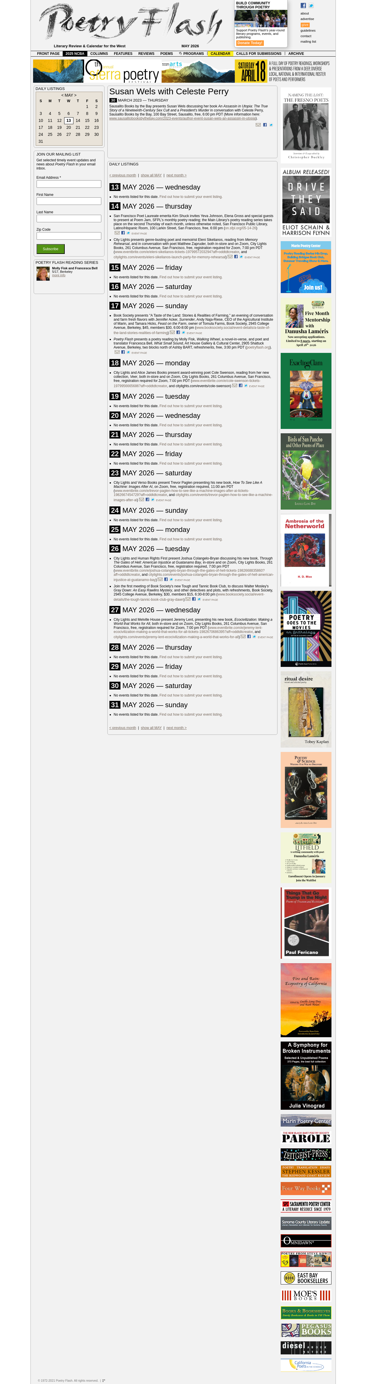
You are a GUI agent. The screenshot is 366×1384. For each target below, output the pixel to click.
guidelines (308, 30)
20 (68, 127)
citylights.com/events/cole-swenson (203, 386)
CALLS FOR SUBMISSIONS (259, 54)
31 (41, 141)
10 (41, 120)
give (305, 24)
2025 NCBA (75, 54)
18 (50, 127)
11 (50, 120)
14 (78, 120)
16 (96, 120)
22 (87, 127)
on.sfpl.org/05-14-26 (240, 228)
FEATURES (123, 54)
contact (306, 36)
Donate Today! (250, 43)
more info (59, 275)
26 (59, 134)
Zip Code (44, 229)
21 (78, 127)
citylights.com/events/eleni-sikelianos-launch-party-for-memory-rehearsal (170, 257)
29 (87, 134)
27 (68, 134)
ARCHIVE (296, 54)
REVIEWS (146, 54)
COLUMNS (99, 54)
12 (59, 120)
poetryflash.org (258, 347)
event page (139, 233)
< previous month (122, 175)
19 (59, 127)
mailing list (308, 41)
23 (96, 127)
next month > (176, 175)
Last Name (45, 212)
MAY (69, 95)
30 (96, 134)
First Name (45, 194)
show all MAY (151, 175)
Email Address (49, 177)
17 (41, 127)
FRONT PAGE (48, 54)
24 (41, 134)
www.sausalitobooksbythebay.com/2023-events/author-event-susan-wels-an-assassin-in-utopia (182, 118)
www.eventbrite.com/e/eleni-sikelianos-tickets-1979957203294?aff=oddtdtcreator (177, 252)
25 (50, 134)
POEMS (167, 54)
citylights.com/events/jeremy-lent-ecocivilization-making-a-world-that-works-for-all (176, 637)
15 (87, 120)
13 (68, 120)
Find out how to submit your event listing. (191, 197)
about (305, 13)
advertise (307, 19)
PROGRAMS (191, 54)
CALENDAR (220, 54)
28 (78, 134)
